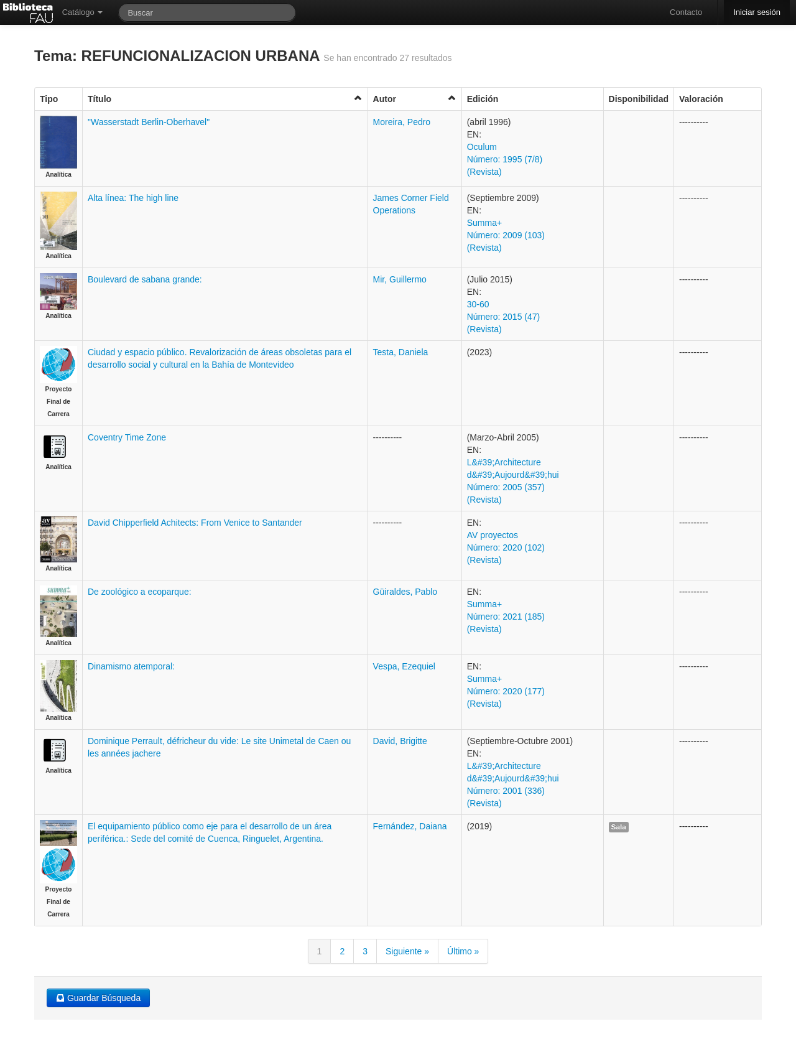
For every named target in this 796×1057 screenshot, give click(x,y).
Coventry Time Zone (127, 437)
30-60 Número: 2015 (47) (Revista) (503, 316)
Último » (463, 951)
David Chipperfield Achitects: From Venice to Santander (195, 523)
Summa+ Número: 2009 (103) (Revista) (506, 235)
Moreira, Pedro (402, 122)
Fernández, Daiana (410, 826)
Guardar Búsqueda (98, 998)
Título (225, 98)
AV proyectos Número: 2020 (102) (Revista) (506, 547)
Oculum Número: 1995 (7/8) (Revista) (504, 159)
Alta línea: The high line (133, 198)
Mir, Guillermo (400, 279)
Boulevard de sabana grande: (145, 279)
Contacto (686, 12)
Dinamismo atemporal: (131, 666)
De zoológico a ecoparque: (140, 592)
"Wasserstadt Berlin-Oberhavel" (149, 122)
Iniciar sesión (756, 12)
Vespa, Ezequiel (404, 666)
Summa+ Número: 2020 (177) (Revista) (506, 691)
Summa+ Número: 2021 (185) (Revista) (506, 616)
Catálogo (82, 12)
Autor (414, 98)
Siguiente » (407, 951)
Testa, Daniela (400, 352)
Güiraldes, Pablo (405, 592)
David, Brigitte (400, 741)
